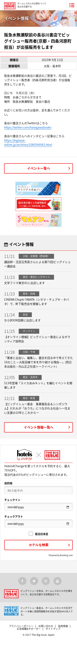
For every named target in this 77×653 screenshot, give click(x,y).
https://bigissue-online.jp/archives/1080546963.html (28, 142)
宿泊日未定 (38, 534)
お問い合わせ (45, 626)
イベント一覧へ (38, 168)
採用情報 (63, 626)
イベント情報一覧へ (38, 427)
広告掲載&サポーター (29, 629)
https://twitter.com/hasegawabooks (27, 127)
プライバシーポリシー (21, 626)
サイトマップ (53, 629)
